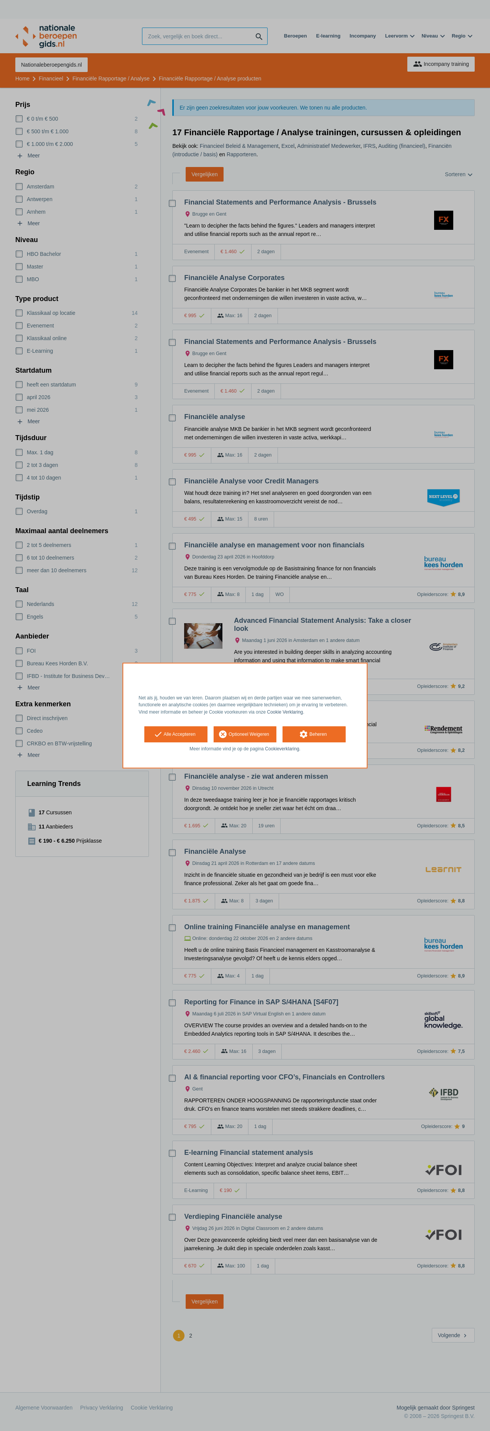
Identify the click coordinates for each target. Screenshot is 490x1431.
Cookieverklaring (282, 749)
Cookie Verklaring (285, 712)
